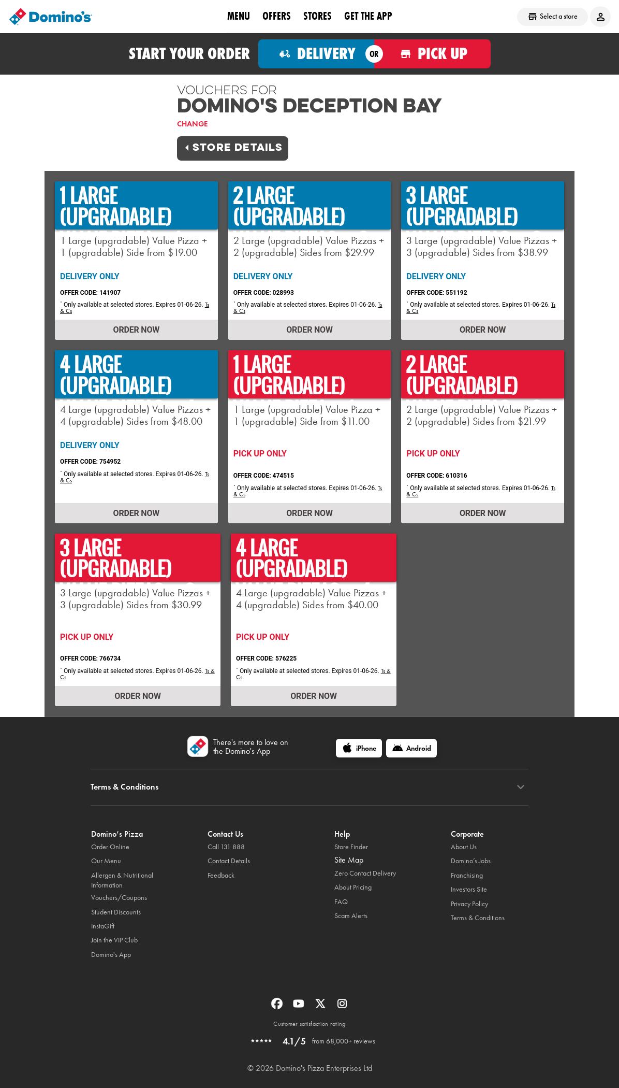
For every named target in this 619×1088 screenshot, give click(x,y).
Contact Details (229, 860)
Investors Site (469, 889)
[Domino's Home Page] (50, 16)
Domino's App (111, 954)
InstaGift (102, 926)
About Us (464, 846)
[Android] (411, 748)
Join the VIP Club (114, 940)
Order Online (110, 846)
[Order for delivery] (316, 53)
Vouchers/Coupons (119, 897)
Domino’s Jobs (471, 860)
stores (317, 16)
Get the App (368, 16)
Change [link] (192, 123)
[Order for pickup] (432, 53)
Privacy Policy (469, 903)
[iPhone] (359, 748)
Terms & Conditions (478, 917)
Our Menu (106, 860)
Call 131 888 (226, 846)
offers (276, 16)
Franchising (467, 875)
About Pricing (353, 887)
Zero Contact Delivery (365, 873)
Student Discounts (116, 912)
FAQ (341, 901)
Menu (238, 16)
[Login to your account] (600, 16)
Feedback (221, 875)
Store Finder (351, 846)
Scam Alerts (350, 915)
